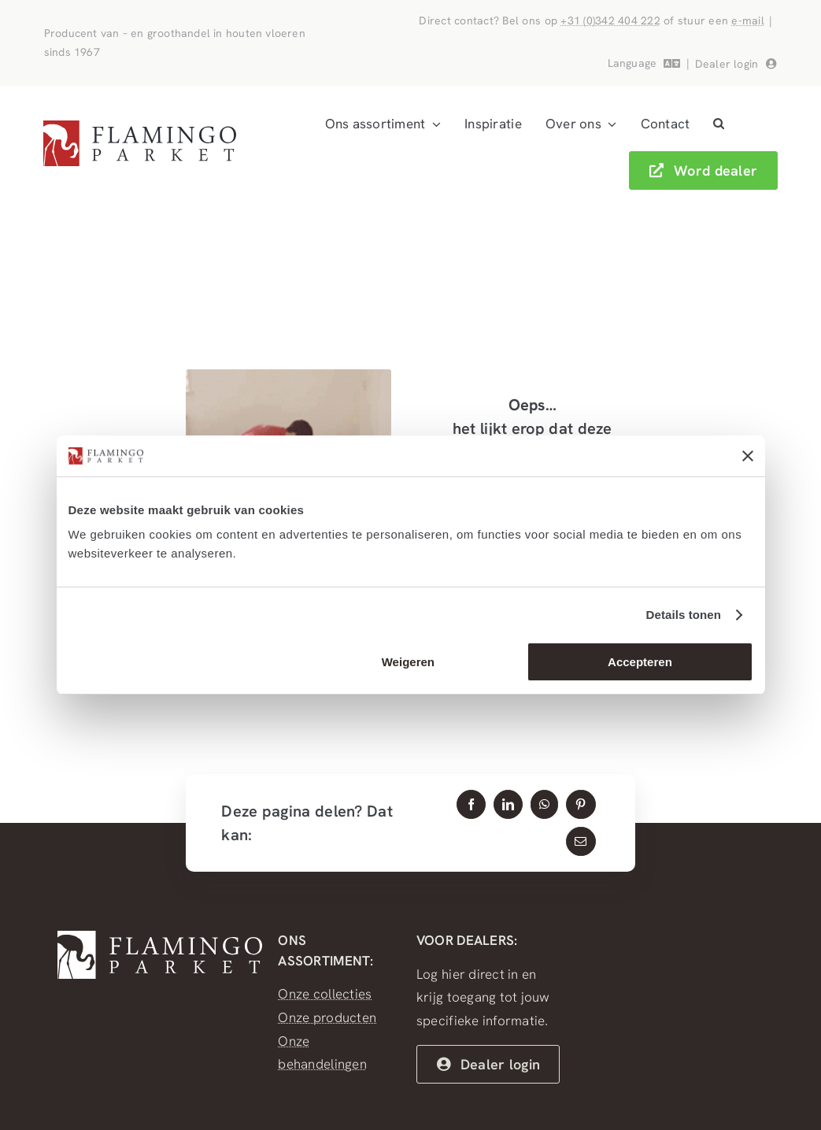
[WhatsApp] (544, 804)
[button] (718, 124)
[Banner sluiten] (747, 455)
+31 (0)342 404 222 (610, 20)
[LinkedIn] (508, 804)
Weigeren (408, 662)
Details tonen (683, 614)
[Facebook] (471, 804)
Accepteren (640, 662)
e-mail (747, 20)
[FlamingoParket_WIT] (160, 937)
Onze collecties (325, 993)
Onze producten (327, 1017)
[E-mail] (580, 841)
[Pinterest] (580, 804)
